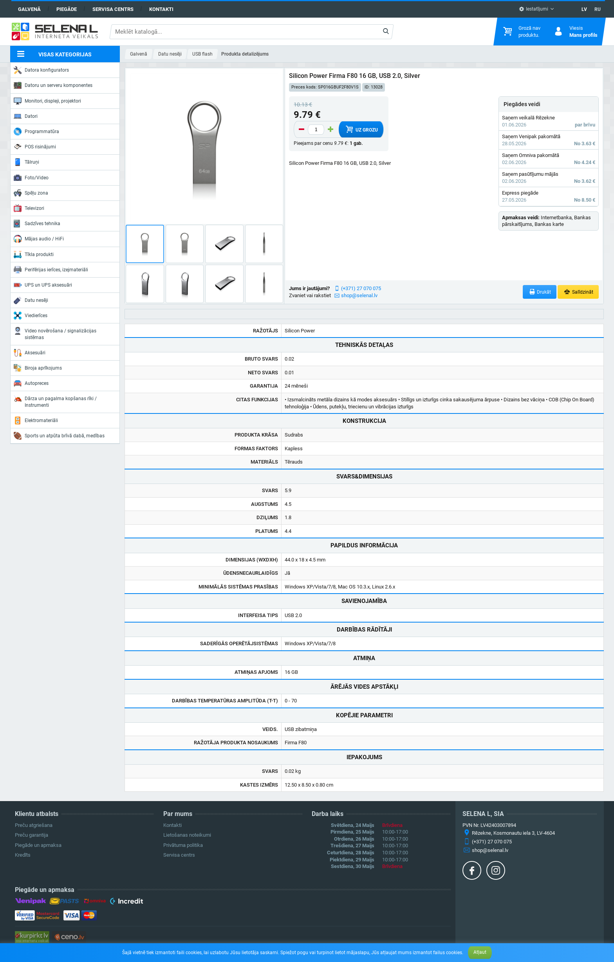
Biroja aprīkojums (38, 368)
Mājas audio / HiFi (39, 239)
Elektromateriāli (36, 420)
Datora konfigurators (41, 70)
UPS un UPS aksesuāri (43, 285)
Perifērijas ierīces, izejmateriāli (51, 270)
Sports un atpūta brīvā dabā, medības (59, 436)
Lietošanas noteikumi (187, 835)
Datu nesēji (31, 300)
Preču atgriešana (33, 825)
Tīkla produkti (34, 254)
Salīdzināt (578, 292)
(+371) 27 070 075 (361, 288)
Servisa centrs (113, 9)
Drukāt (539, 292)
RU (597, 9)
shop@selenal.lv (359, 295)
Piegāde (66, 9)
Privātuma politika (183, 845)
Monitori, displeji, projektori (47, 101)
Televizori (29, 208)
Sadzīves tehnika (37, 223)
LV (584, 9)
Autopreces (31, 383)
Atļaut (479, 952)
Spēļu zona (31, 193)
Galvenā (29, 9)
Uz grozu (361, 129)
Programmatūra (36, 131)
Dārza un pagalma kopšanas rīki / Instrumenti (55, 401)
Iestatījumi (533, 9)
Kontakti (161, 9)
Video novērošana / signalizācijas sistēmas (55, 333)
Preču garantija (31, 835)
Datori (26, 116)
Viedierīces (30, 315)
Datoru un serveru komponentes (53, 85)
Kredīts (23, 855)
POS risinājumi (35, 146)
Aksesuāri (29, 353)
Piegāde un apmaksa (38, 845)
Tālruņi (26, 162)
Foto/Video (31, 178)
